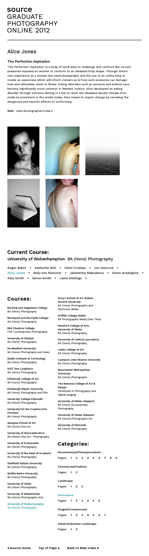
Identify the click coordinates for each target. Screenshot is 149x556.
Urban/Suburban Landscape (77, 523)
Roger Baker (16, 268)
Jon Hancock (103, 268)
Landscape (65, 480)
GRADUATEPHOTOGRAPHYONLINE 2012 (32, 23)
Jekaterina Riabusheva (87, 273)
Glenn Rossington (125, 273)
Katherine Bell (45, 268)
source (19, 9)
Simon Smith (41, 278)
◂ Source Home (19, 548)
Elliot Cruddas (75, 268)
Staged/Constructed (72, 509)
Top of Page (48, 548)
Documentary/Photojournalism (79, 452)
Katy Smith (15, 278)
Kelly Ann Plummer (47, 273)
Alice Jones (16, 273)
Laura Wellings (71, 278)
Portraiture (65, 495)
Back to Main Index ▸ (83, 548)
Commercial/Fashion (72, 466)
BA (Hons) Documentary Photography (76, 405)
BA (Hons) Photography (73, 329)
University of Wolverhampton (60, 259)
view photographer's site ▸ (34, 110)
